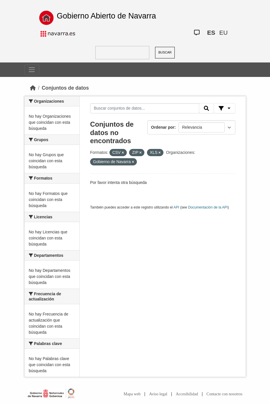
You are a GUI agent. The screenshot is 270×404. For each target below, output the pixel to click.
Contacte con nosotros (224, 394)
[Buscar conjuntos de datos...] (144, 108)
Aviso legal (158, 394)
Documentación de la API (208, 207)
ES (211, 32)
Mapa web (132, 394)
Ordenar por (162, 127)
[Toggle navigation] (31, 69)
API (176, 207)
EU (223, 32)
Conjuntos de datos (65, 88)
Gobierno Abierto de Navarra (106, 16)
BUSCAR (165, 52)
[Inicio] (33, 88)
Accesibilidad (187, 394)
